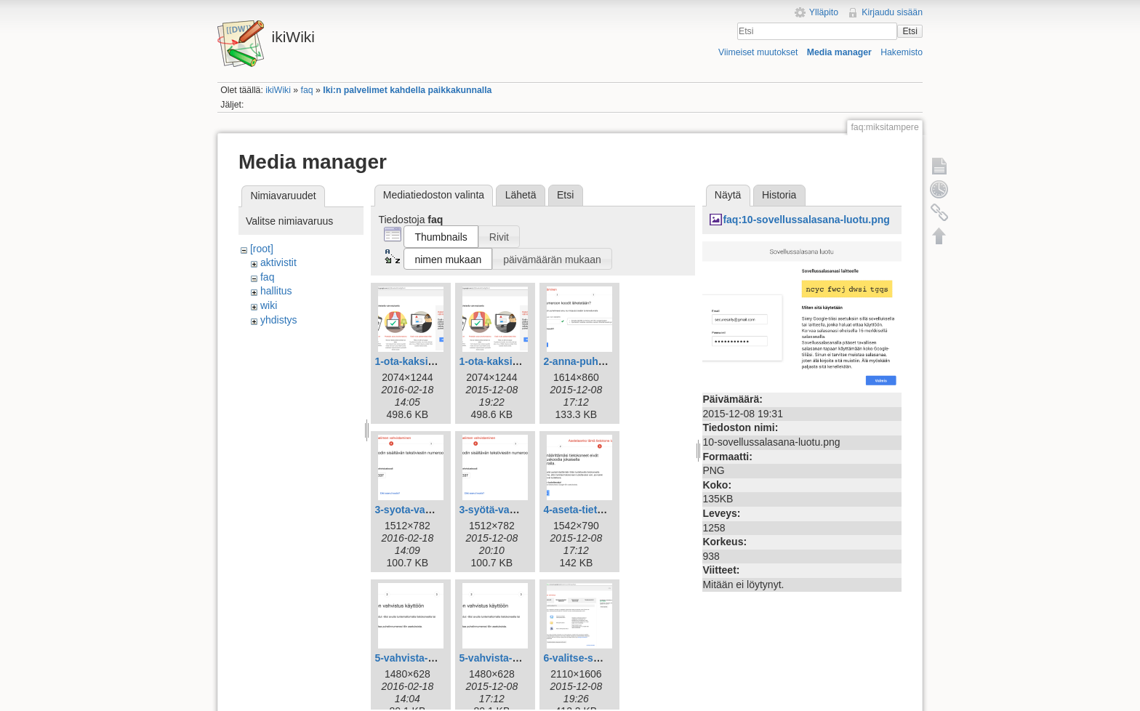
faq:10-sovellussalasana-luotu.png (806, 219)
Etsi (909, 31)
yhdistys (278, 320)
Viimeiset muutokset (758, 52)
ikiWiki (278, 90)
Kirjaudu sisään (892, 12)
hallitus (276, 291)
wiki (268, 305)
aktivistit (278, 262)
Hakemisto (901, 52)
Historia (779, 195)
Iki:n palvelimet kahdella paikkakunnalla (407, 90)
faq (307, 90)
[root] (261, 248)
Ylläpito (823, 12)
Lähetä (521, 195)
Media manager (839, 52)
